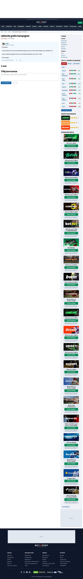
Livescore (45, 26)
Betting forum (45, 555)
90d (63, 67)
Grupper (63, 55)
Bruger (69, 63)
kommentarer (4, 38)
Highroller (64, 87)
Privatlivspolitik (63, 563)
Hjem (2, 31)
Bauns (63, 103)
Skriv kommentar (6, 83)
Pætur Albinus (63, 79)
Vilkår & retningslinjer (65, 561)
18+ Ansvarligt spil (47, 576)
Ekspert (64, 63)
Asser (63, 83)
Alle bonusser (65, 507)
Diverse (9, 31)
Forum (40, 26)
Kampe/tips (64, 40)
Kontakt (62, 555)
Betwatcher (59, 26)
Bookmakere (21, 26)
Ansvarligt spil (45, 565)
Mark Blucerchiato (64, 74)
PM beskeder (64, 57)
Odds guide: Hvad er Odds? (48, 563)
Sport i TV (52, 26)
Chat (62, 53)
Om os (61, 557)
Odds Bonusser (28, 557)
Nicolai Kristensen (64, 94)
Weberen (64, 70)
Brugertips (63, 42)
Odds (15, 26)
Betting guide (73, 26)
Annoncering (63, 559)
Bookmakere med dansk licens (32, 561)
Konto (80, 22)
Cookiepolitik (63, 565)
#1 (2, 60)
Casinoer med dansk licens (31, 563)
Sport (3, 26)
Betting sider (28, 555)
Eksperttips (9, 26)
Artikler (34, 26)
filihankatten (65, 90)
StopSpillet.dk (55, 19)
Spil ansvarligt (30, 19)
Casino (79, 26)
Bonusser (28, 26)
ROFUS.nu (39, 19)
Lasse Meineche (64, 99)
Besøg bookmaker (71, 146)
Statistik (66, 26)
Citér (19, 60)
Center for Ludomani (12, 565)
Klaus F (63, 106)
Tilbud (26, 565)
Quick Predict (76, 63)
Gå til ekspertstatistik (66, 110)
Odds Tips (9, 555)
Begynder (63, 48)
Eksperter (9, 561)
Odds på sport (10, 557)
